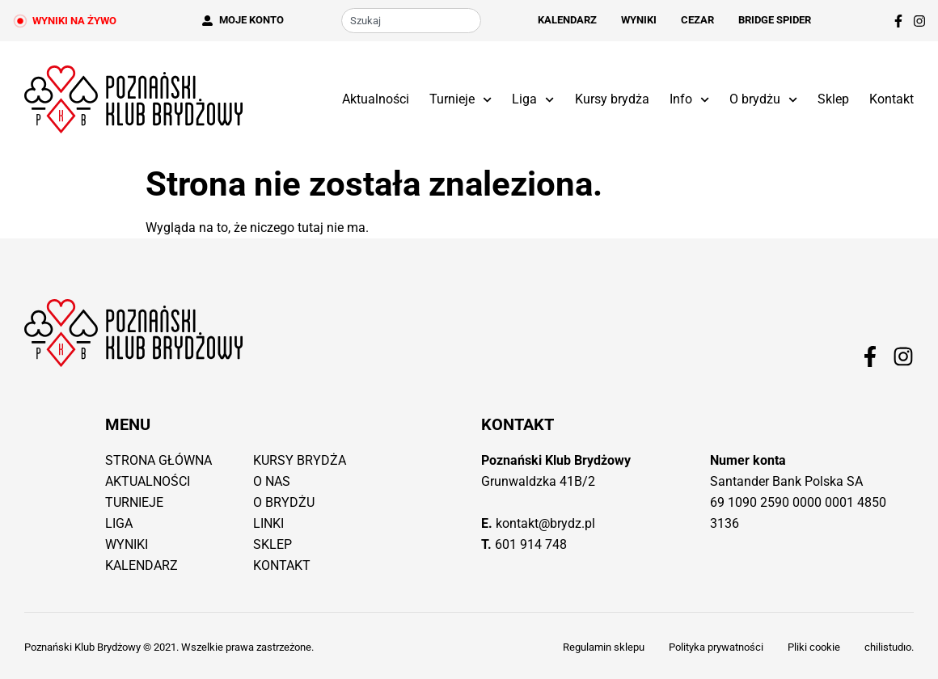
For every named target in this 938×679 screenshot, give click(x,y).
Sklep (833, 99)
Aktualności (375, 99)
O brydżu (763, 99)
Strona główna (158, 460)
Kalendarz (567, 20)
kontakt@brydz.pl (545, 523)
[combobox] (411, 20)
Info (689, 99)
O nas (271, 481)
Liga (533, 99)
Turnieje (460, 99)
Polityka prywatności (716, 647)
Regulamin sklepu (603, 647)
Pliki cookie (814, 647)
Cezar (697, 20)
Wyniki (639, 20)
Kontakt (891, 99)
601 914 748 (531, 544)
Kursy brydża (612, 99)
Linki (268, 523)
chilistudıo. (889, 647)
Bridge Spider (774, 20)
